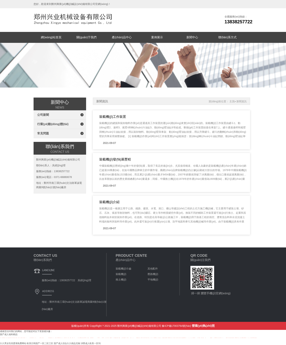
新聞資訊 (241, 101)
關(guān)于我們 (86, 37)
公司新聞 (43, 114)
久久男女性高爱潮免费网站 (13, 343)
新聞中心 (192, 37)
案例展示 (157, 37)
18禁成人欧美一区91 (91, 343)
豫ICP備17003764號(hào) (176, 325)
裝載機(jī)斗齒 (123, 268)
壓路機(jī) (153, 274)
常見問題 (43, 133)
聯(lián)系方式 (227, 37)
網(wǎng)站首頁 (51, 37)
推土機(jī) (121, 279)
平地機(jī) (153, 279)
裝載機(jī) (121, 274)
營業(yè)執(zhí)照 (203, 325)
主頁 (232, 101)
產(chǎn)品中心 (122, 37)
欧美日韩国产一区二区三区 (40, 343)
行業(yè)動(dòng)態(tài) (53, 124)
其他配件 (153, 268)
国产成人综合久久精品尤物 (67, 343)
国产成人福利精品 (9, 334)
